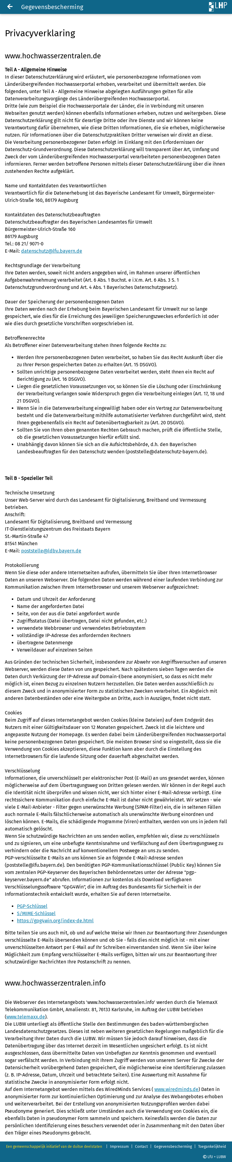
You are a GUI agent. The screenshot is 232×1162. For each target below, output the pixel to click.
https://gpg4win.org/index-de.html (55, 921)
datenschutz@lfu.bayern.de (51, 251)
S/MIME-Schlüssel (36, 913)
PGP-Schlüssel (32, 906)
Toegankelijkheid (212, 1146)
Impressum (119, 1146)
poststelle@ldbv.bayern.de (51, 551)
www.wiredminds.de (176, 1089)
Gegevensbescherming (173, 1146)
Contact (141, 1146)
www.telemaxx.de (25, 1017)
